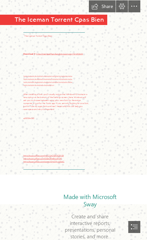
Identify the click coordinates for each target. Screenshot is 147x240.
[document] (73, 120)
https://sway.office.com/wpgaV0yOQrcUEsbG (43, 161)
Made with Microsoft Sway (90, 200)
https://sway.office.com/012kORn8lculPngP (42, 158)
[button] (102, 6)
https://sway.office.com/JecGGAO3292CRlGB (43, 155)
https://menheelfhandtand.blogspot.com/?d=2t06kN (59, 53)
